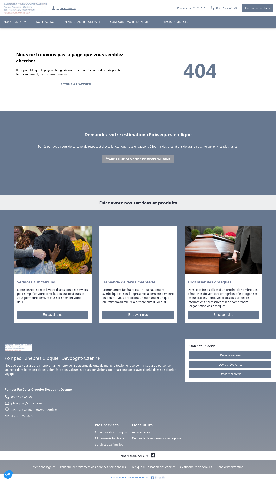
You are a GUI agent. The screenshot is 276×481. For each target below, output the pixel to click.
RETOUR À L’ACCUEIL (76, 84)
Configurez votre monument (131, 21)
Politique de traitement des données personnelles (93, 467)
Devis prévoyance (230, 364)
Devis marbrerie (230, 374)
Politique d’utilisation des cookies (153, 467)
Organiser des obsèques (111, 432)
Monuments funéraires (110, 438)
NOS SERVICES (12, 21)
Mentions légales (44, 467)
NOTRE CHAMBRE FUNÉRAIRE (82, 21)
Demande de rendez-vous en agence (156, 438)
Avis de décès (141, 432)
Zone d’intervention (230, 467)
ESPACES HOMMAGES (174, 21)
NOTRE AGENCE (45, 21)
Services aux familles (109, 444)
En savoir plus (52, 314)
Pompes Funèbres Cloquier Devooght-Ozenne (38, 389)
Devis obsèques (230, 355)
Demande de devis (257, 8)
